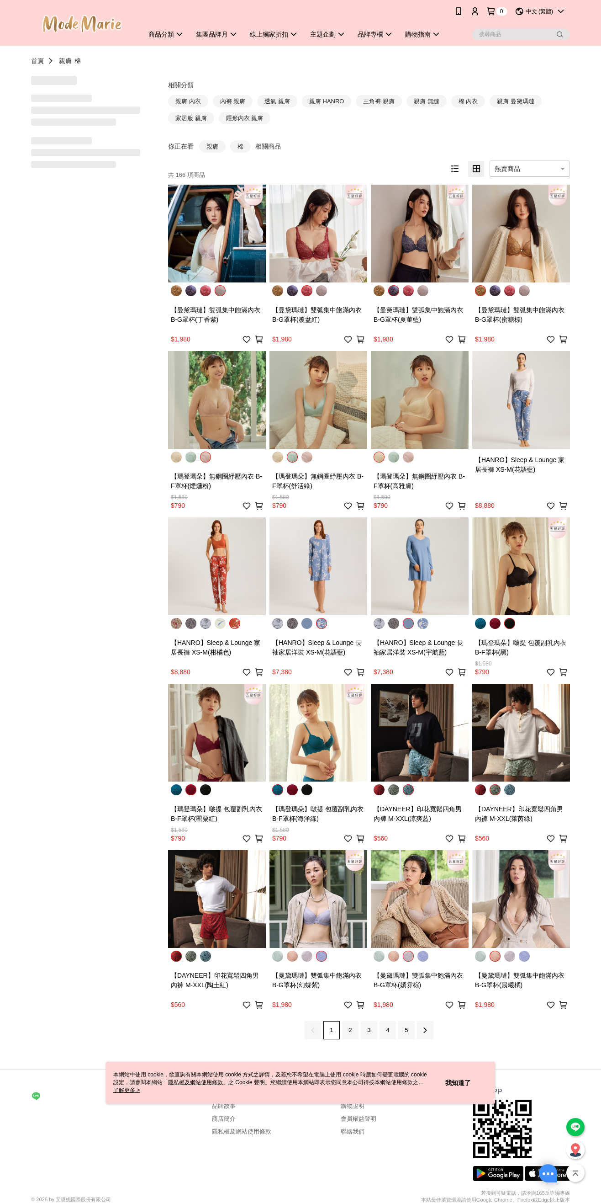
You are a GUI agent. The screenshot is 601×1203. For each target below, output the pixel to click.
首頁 (37, 60)
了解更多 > (126, 1090)
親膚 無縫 (426, 101)
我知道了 (458, 1082)
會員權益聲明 (358, 1118)
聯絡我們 (352, 1131)
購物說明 (352, 1105)
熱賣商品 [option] (507, 168)
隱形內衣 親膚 (245, 118)
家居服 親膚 (191, 118)
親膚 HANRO (326, 101)
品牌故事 (224, 1105)
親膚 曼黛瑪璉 (515, 101)
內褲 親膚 (233, 101)
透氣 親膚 (277, 101)
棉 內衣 (468, 101)
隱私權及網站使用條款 (241, 1131)
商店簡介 (224, 1118)
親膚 (65, 60)
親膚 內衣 (188, 101)
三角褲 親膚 (379, 101)
